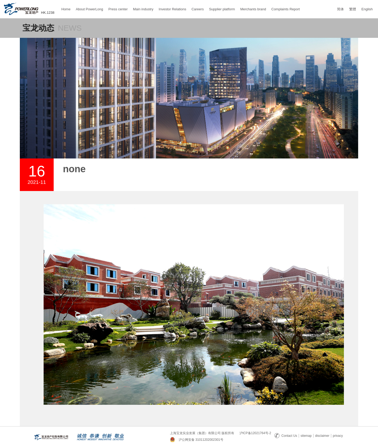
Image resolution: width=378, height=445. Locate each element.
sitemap (306, 436)
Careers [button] (197, 9)
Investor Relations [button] (172, 9)
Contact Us (285, 436)
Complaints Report (285, 6)
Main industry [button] (143, 9)
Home (66, 6)
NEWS (70, 28)
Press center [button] (118, 9)
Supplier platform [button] (222, 9)
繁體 (352, 9)
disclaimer (322, 436)
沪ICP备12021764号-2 (255, 433)
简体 (340, 9)
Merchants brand (253, 6)
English (367, 9)
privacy (338, 436)
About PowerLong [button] (89, 9)
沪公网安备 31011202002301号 (201, 440)
